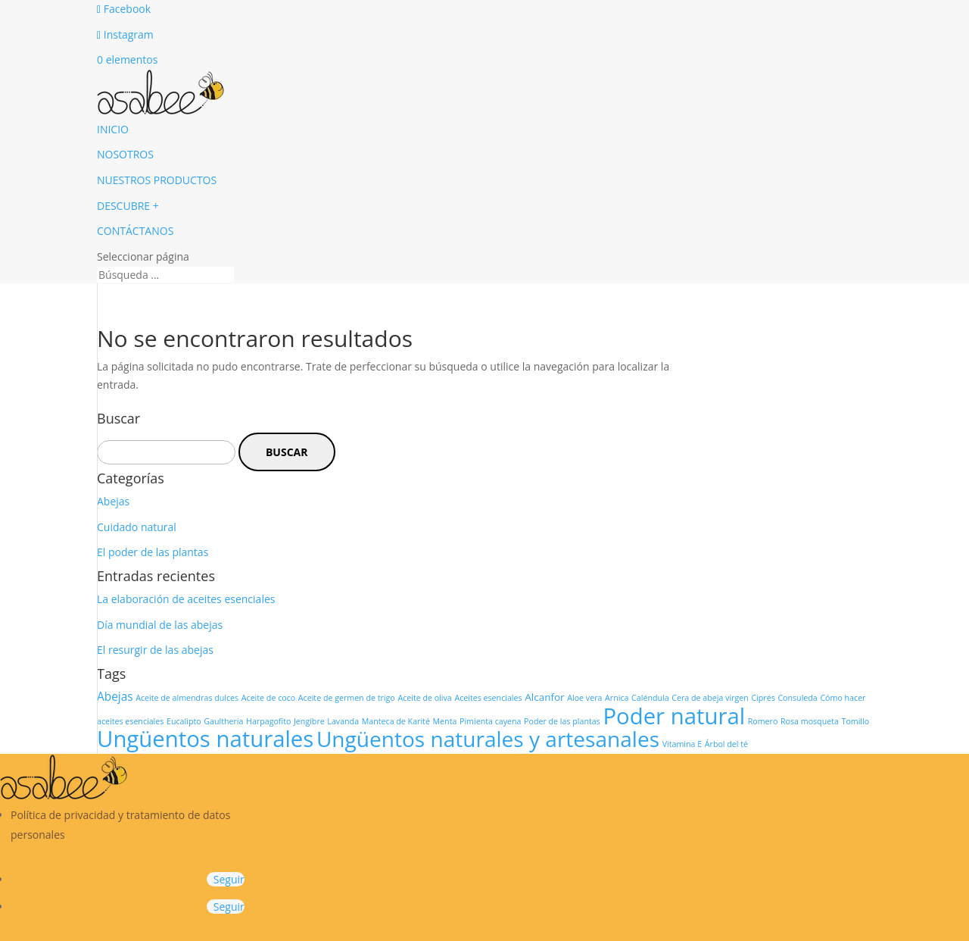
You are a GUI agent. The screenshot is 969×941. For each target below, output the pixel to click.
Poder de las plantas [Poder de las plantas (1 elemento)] (562, 721)
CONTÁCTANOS (135, 231)
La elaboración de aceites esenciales (186, 599)
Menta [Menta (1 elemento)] (445, 721)
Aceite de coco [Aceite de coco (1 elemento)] (268, 697)
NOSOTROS (125, 154)
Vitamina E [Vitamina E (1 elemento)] (682, 744)
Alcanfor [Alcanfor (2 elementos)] (544, 697)
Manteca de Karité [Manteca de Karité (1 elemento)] (396, 721)
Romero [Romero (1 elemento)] (763, 721)
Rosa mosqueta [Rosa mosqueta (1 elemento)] (809, 721)
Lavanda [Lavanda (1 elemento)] (343, 721)
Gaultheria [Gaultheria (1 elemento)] (223, 721)
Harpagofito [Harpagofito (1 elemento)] (268, 721)
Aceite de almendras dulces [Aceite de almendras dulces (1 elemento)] (187, 697)
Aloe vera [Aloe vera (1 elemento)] (584, 697)
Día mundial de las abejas (160, 624)
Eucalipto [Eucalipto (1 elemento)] (184, 721)
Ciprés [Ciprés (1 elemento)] (762, 697)
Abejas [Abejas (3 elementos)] (115, 697)
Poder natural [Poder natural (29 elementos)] (674, 716)
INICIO (113, 129)
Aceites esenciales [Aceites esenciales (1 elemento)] (488, 697)
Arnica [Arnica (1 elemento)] (616, 697)
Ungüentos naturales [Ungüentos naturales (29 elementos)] (205, 739)
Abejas (113, 501)
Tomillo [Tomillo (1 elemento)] (856, 721)
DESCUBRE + (128, 206)
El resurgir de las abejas (155, 649)
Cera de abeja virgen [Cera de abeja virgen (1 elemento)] (710, 697)
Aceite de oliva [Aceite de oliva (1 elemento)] (424, 697)
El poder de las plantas (152, 552)
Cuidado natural (136, 527)
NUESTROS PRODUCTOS (157, 180)
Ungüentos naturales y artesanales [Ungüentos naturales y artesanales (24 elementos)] (487, 738)
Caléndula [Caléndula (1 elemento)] (650, 697)
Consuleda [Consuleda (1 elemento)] (797, 697)
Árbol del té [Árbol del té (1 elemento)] (726, 744)
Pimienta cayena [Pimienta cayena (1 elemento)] (490, 721)
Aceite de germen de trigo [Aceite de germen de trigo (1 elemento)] (346, 697)
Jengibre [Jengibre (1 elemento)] (309, 721)
